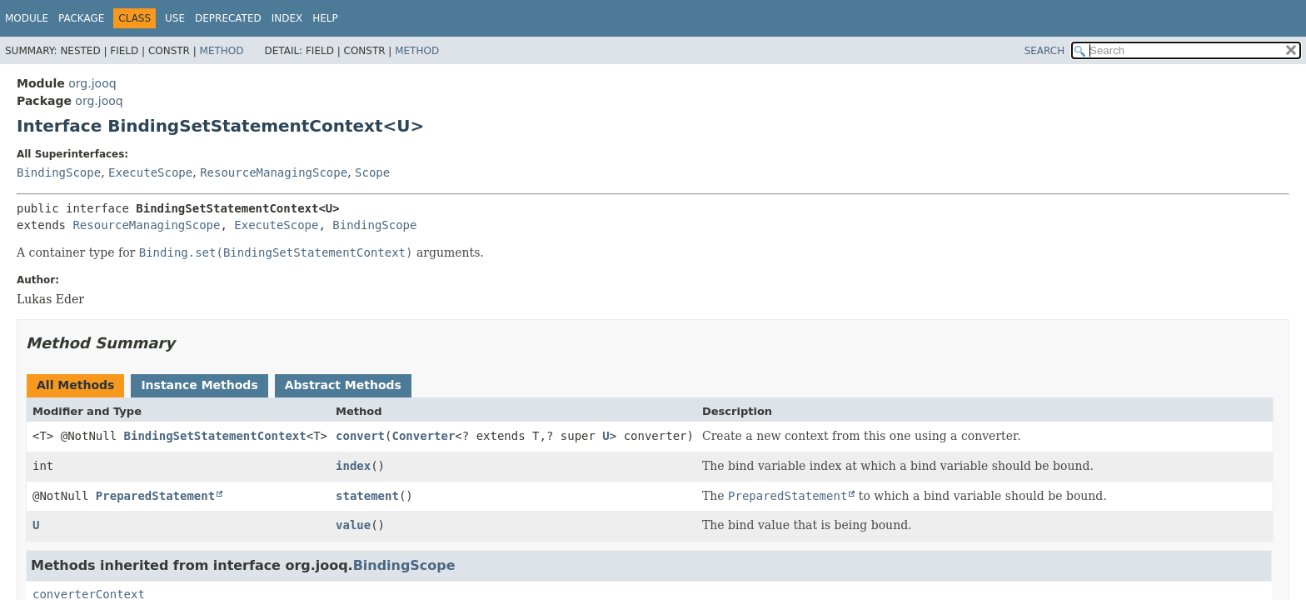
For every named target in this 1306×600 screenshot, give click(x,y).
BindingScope (59, 172)
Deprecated (228, 18)
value (353, 525)
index (353, 465)
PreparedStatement (155, 495)
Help (325, 18)
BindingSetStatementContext (215, 435)
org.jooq (92, 83)
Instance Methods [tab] (199, 385)
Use (175, 18)
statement (367, 495)
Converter (423, 435)
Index (287, 18)
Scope (372, 172)
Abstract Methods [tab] (343, 385)
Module (26, 18)
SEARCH (1044, 51)
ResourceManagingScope (273, 172)
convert (360, 435)
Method (222, 51)
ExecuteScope (150, 172)
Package (81, 18)
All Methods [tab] (75, 385)
